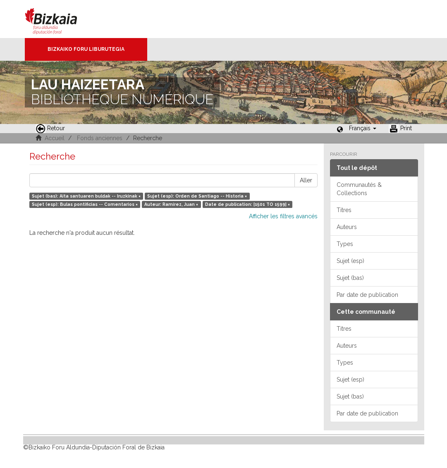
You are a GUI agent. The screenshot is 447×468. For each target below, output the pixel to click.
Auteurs (347, 227)
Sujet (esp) (350, 261)
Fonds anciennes (99, 138)
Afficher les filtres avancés (283, 216)
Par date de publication (367, 294)
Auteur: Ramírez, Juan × (171, 204)
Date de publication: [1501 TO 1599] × (247, 204)
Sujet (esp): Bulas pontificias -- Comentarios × (85, 204)
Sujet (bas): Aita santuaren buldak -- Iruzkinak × (86, 195)
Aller (306, 180)
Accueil (55, 138)
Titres (344, 210)
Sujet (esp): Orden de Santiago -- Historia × (197, 195)
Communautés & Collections (359, 188)
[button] (362, 128)
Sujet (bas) (350, 278)
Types (345, 244)
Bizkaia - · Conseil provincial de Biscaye (60, 19)
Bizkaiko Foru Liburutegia (86, 49)
